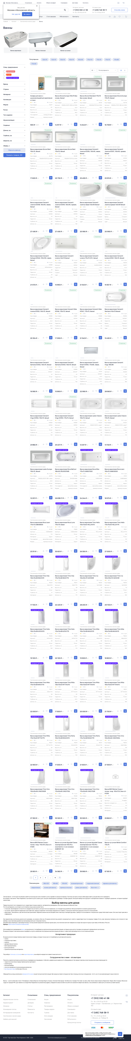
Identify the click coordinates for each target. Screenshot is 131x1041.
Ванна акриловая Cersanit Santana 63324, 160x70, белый (40, 364)
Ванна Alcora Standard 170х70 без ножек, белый (90, 97)
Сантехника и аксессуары (12, 1016)
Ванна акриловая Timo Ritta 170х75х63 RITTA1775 (40, 737)
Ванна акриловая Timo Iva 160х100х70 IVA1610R (114, 577)
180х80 (55, 883)
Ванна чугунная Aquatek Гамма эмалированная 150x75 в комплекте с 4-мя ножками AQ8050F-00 (66, 845)
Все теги (94, 887)
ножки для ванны (50, 887)
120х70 (44, 60)
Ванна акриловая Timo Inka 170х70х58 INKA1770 (64, 577)
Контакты (85, 3)
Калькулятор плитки (74, 1022)
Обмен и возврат (51, 3)
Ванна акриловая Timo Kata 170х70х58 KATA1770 (64, 630)
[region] (15, 108)
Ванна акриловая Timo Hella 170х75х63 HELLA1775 (114, 523)
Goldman (18, 924)
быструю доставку (10, 969)
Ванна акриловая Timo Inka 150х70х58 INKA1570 (39, 577)
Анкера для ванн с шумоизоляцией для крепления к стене (41, 98)
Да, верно (27, 14)
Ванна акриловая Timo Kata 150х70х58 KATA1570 (40, 630)
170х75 (107, 60)
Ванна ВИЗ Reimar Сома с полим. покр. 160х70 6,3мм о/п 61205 (115, 791)
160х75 (71, 60)
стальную (12, 954)
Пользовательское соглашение (90, 1038)
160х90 (80, 60)
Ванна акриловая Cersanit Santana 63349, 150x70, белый (65, 364)
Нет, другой (16, 14)
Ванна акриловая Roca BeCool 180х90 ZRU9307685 (65, 470)
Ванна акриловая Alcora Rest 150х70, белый (40, 150)
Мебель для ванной (9, 1019)
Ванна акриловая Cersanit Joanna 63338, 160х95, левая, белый (40, 204)
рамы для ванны (81, 887)
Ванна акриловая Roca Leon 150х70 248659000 (114, 470)
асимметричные (76, 883)
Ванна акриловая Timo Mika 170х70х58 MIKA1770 (40, 683)
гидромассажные (93, 883)
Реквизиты (31, 1009)
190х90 (64, 883)
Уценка (46, 1013)
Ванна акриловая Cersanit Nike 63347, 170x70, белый (91, 310)
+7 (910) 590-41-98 (80, 10)
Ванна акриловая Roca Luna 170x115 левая (65, 523)
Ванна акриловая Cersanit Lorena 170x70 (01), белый (89, 257)
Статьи (40, 16)
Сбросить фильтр (14, 155)
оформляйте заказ (28, 974)
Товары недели (49, 1009)
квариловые (35, 887)
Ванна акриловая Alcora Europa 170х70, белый (116, 97)
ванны (23, 929)
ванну (32, 954)
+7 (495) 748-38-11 (99, 10)
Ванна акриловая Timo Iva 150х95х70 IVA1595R (89, 577)
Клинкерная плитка (9, 1009)
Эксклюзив (48, 1019)
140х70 (53, 60)
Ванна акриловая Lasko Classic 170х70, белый (116, 417)
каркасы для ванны (110, 883)
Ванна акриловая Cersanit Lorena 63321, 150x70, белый (114, 257)
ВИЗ (28, 924)
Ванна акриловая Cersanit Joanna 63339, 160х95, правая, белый (66, 204)
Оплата (39, 3)
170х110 (89, 60)
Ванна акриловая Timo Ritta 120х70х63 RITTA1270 (65, 683)
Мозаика (6, 1006)
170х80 (116, 60)
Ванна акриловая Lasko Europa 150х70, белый (41, 470)
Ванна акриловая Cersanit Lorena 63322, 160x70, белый (40, 310)
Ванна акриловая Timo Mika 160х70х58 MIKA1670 (114, 630)
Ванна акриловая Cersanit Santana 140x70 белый (114, 310)
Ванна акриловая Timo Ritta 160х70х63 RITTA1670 (114, 683)
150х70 (62, 60)
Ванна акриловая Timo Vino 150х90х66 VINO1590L (114, 737)
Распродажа (48, 1006)
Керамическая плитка (10, 999)
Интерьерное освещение (11, 1013)
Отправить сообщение (102, 1022)
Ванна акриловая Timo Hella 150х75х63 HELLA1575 (90, 523)
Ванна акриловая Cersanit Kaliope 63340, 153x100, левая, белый (41, 258)
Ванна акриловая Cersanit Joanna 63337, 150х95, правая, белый (115, 151)
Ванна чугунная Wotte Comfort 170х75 (115, 843)
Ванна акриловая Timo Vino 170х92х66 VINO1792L (64, 790)
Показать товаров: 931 (14, 150)
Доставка (75, 3)
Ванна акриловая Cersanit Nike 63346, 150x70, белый (66, 310)
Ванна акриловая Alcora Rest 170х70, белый (65, 150)
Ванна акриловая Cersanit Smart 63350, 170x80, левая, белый (89, 365)
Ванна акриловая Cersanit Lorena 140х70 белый (64, 257)
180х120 (46, 883)
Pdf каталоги (64, 16)
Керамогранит (8, 1003)
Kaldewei (23, 924)
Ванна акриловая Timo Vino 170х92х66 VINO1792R (89, 790)
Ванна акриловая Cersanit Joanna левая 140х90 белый (89, 203)
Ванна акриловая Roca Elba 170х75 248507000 (89, 470)
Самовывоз (64, 3)
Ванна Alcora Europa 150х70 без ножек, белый (66, 97)
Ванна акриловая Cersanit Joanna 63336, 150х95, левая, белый (90, 151)
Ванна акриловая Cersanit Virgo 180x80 (114, 364)
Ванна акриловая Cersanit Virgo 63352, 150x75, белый (39, 417)
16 (55, 878)
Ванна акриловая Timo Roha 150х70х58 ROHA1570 (65, 737)
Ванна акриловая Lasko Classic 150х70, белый (91, 417)
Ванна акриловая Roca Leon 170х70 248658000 (40, 523)
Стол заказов (51, 16)
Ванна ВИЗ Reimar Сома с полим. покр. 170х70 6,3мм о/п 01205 (40, 844)
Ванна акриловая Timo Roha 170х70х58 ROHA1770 (90, 737)
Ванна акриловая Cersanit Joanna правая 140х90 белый (115, 203)
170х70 (99, 60)
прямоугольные (66, 887)
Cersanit (13, 924)
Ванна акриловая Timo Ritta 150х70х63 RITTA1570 (89, 683)
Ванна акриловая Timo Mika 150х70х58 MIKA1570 (89, 630)
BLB (10, 924)
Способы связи (119, 10)
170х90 (33, 64)
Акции (46, 999)
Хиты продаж (48, 1016)
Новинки (47, 1003)
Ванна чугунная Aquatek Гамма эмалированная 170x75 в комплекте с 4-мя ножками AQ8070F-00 (91, 845)
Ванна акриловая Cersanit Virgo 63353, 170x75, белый (64, 417)
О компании (28, 3)
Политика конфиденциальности (57, 1038)
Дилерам (31, 1003)
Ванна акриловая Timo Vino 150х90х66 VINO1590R (40, 790)
